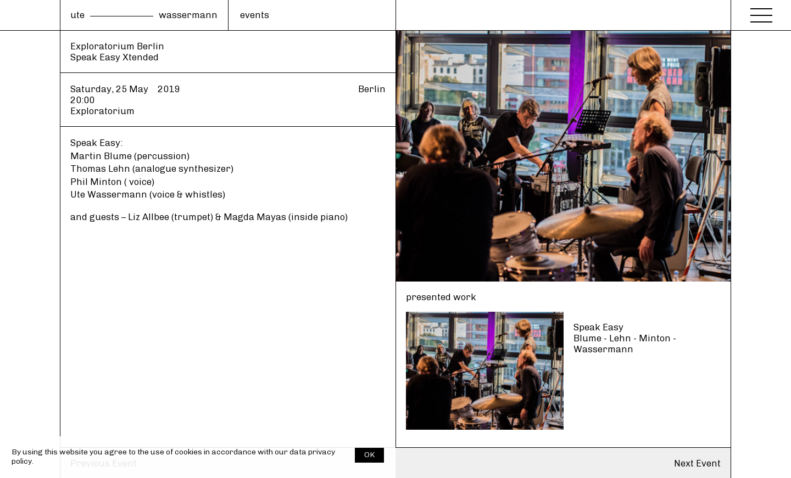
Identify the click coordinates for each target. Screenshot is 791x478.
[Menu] (761, 12)
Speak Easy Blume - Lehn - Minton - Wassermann (624, 338)
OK (369, 454)
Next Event (697, 463)
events (254, 14)
